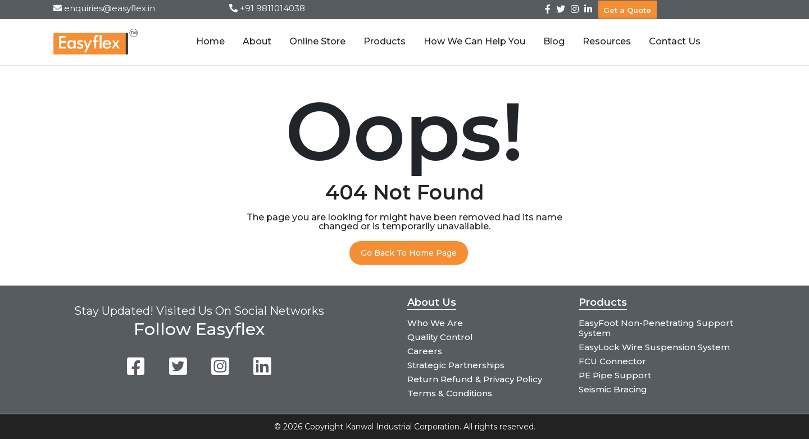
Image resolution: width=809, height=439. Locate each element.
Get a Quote (627, 9)
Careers (424, 351)
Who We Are (435, 323)
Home (210, 41)
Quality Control (440, 337)
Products (384, 41)
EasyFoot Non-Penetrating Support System (656, 328)
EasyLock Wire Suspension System (654, 347)
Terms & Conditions (449, 393)
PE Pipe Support (615, 375)
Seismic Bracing (613, 389)
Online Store (317, 41)
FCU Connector (612, 361)
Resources (607, 41)
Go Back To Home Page (409, 253)
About (257, 41)
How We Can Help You (474, 41)
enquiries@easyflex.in (109, 8)
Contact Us (675, 41)
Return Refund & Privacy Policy (474, 379)
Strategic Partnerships (456, 365)
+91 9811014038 (272, 8)
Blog (554, 41)
